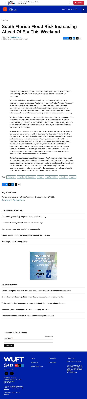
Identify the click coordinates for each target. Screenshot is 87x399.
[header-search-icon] (69, 3)
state (72, 177)
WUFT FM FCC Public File (74, 365)
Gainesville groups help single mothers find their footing (24, 217)
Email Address (8, 338)
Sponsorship (52, 362)
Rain (40, 177)
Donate (79, 3)
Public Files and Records (74, 362)
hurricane (31, 177)
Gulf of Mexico (51, 177)
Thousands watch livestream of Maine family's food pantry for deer (28, 316)
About (33, 358)
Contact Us (34, 362)
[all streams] (84, 9)
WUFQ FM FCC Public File (74, 369)
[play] (5, 9)
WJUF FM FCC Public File (74, 368)
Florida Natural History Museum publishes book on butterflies (26, 235)
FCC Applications (72, 372)
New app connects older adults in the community (21, 229)
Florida (21, 177)
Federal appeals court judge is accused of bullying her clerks (25, 309)
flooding (63, 177)
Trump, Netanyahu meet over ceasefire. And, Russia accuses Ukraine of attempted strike (36, 291)
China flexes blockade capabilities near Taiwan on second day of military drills (32, 297)
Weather (5, 20)
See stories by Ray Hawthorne (13, 200)
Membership (52, 358)
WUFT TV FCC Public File (74, 366)
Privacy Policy (71, 358)
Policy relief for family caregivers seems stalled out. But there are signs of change (34, 303)
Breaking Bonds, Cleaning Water (14, 242)
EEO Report (70, 371)
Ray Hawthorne (15, 37)
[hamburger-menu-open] (4, 3)
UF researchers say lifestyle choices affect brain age (22, 223)
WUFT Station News (37, 366)
